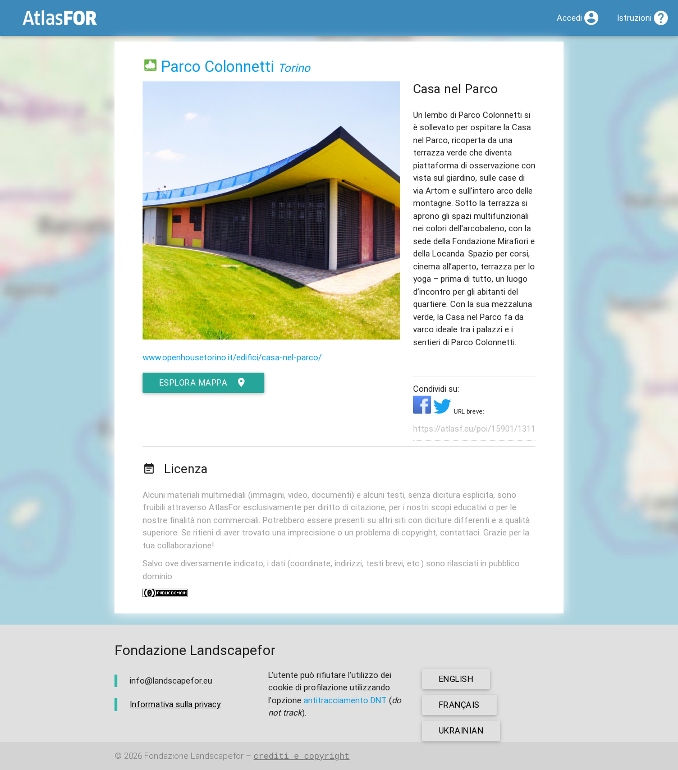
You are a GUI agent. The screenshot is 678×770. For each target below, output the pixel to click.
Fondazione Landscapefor (194, 756)
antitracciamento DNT (345, 700)
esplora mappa (203, 383)
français (459, 704)
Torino (294, 68)
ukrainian (461, 730)
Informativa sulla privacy (175, 704)
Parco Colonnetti (217, 66)
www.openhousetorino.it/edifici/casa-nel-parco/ (232, 357)
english (456, 678)
